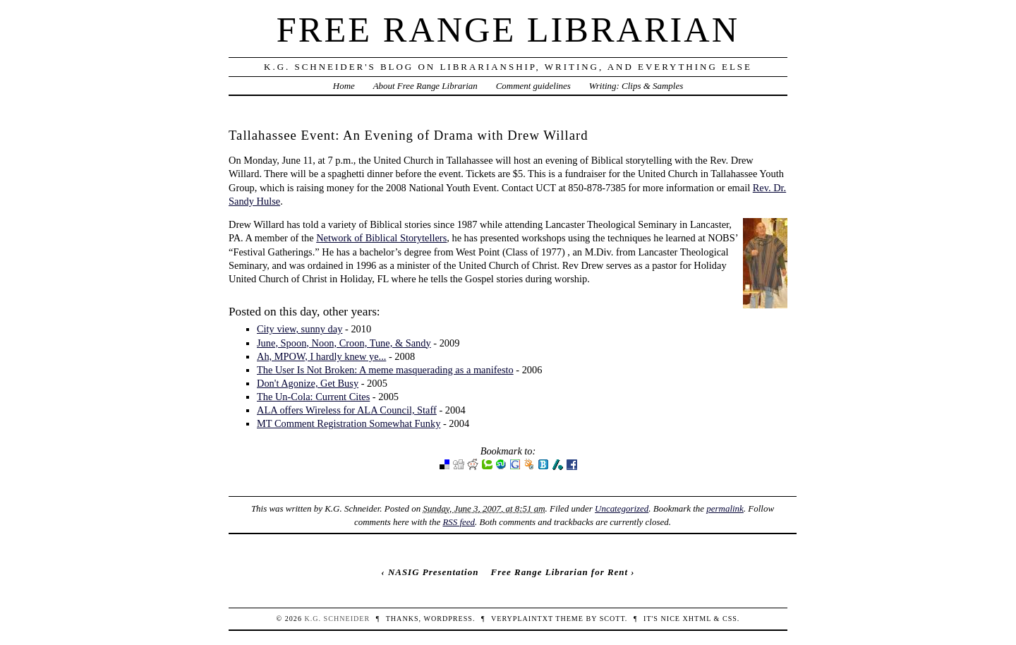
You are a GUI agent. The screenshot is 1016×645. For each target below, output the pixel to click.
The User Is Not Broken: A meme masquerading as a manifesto (385, 369)
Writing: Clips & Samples (636, 85)
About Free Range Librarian (425, 85)
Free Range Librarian (508, 29)
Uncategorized (621, 508)
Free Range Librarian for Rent (560, 572)
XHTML (697, 618)
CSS (729, 618)
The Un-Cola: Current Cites (313, 396)
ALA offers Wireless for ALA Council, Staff (347, 410)
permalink (725, 508)
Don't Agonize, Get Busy (307, 383)
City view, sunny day (299, 328)
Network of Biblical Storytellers (381, 237)
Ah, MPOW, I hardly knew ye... (321, 356)
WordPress (447, 618)
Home (344, 85)
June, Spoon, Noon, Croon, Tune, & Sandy (344, 343)
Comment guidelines (533, 85)
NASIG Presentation (433, 572)
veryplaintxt (522, 618)
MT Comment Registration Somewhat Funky (348, 423)
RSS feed (458, 522)
